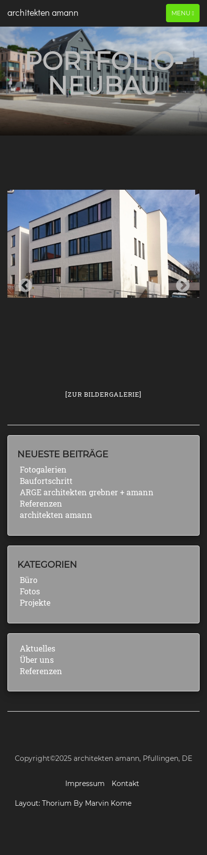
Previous (22, 283)
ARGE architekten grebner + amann (87, 492)
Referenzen (41, 503)
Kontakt (125, 783)
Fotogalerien (43, 469)
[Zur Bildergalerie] (103, 394)
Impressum (85, 783)
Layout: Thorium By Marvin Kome (73, 803)
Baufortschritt (46, 481)
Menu (182, 12)
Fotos (30, 591)
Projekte (35, 602)
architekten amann (43, 12)
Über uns (37, 659)
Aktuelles (37, 648)
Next (180, 283)
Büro (29, 580)
